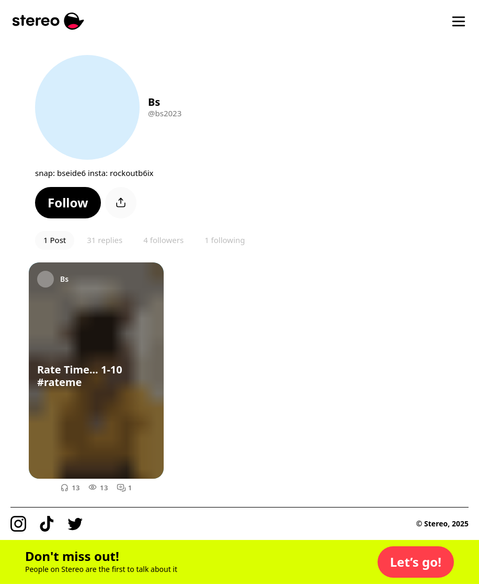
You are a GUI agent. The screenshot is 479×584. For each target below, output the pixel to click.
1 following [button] (224, 240)
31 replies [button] (104, 240)
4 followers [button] (163, 240)
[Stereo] (48, 21)
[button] (68, 202)
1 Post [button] (54, 240)
